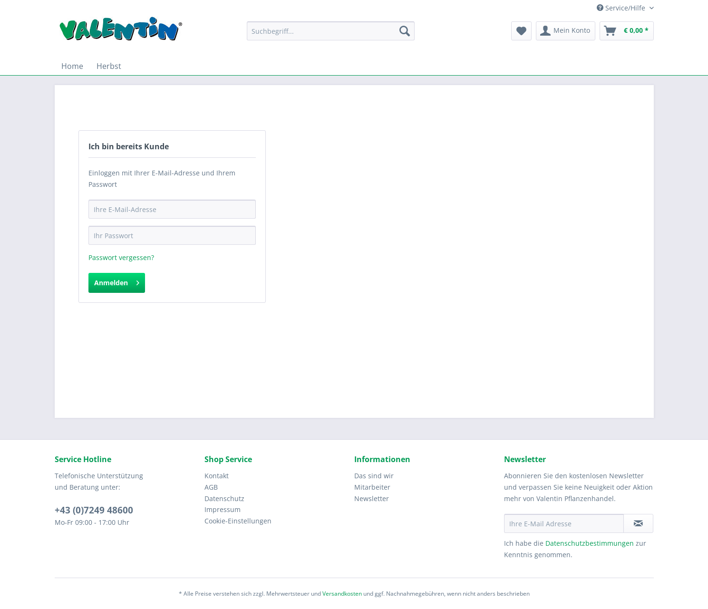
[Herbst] (109, 66)
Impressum (222, 509)
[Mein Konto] (565, 30)
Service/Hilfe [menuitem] (622, 7)
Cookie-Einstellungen (238, 520)
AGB (211, 487)
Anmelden (116, 281)
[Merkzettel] (521, 30)
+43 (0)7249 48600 (94, 510)
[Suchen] (405, 30)
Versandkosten (342, 594)
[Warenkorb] (627, 30)
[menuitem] (331, 35)
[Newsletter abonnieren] (638, 523)
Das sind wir (374, 475)
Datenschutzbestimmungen (589, 543)
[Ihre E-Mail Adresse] (564, 523)
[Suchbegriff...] (331, 30)
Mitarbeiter (372, 487)
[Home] (72, 66)
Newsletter (371, 498)
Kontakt (216, 475)
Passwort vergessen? (121, 257)
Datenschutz (224, 498)
